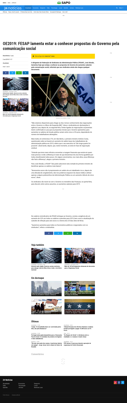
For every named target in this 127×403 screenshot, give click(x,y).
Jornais (13, 2)
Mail (9, 2)
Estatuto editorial (16, 395)
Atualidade (6, 63)
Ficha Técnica (6, 395)
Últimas (35, 321)
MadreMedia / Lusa (8, 55)
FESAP (4, 66)
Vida (65, 333)
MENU (4, 2)
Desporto (33, 341)
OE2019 (8, 66)
